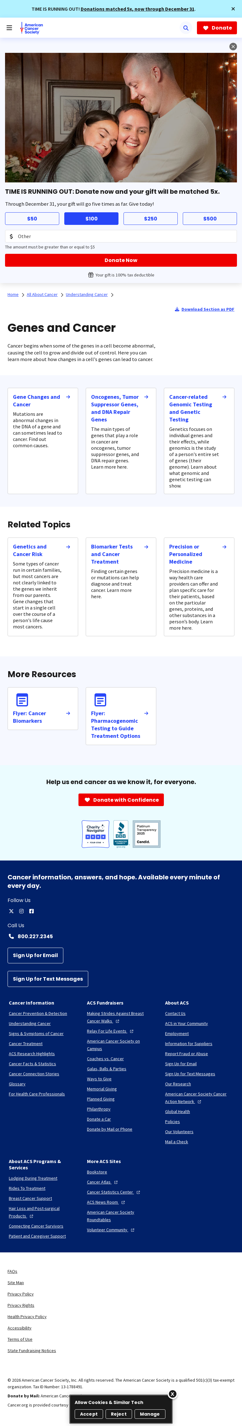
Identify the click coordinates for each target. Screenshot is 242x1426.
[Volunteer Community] (111, 1230)
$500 (210, 218)
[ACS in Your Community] (186, 1023)
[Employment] (177, 1033)
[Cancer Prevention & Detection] (38, 1013)
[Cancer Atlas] (103, 1182)
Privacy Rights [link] (21, 1305)
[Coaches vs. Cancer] (105, 1058)
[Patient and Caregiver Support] (37, 1236)
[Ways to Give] (99, 1079)
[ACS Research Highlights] (32, 1053)
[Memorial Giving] (102, 1089)
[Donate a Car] (99, 1119)
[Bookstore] (97, 1172)
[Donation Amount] (121, 236)
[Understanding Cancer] (30, 1023)
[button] (233, 9)
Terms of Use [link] (20, 1339)
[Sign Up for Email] (35, 956)
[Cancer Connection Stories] (34, 1074)
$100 (91, 218)
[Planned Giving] (101, 1099)
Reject (119, 1414)
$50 (32, 218)
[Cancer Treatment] (26, 1043)
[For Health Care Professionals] (37, 1094)
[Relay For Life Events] (111, 1031)
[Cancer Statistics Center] (114, 1192)
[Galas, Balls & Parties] (106, 1068)
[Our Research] (178, 1084)
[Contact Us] (175, 1013)
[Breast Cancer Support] (30, 1198)
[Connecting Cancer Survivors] (36, 1226)
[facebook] (31, 911)
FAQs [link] (12, 1271)
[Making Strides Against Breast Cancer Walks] (121, 1017)
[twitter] (11, 911)
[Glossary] (17, 1084)
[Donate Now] (121, 260)
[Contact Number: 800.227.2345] (121, 936)
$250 (150, 218)
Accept (89, 1414)
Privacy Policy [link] (21, 1294)
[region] (121, 1409)
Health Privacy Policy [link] (27, 1316)
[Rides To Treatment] (27, 1188)
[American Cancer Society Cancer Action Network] (199, 1097)
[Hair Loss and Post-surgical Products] (43, 1212)
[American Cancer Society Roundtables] (121, 1215)
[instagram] (21, 911)
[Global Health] (177, 1111)
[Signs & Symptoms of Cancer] (36, 1033)
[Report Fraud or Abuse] (186, 1053)
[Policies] (172, 1121)
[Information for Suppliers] (188, 1043)
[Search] (186, 27)
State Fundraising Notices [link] (32, 1350)
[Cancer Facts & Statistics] (32, 1063)
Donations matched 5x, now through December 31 (137, 9)
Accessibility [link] (20, 1328)
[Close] (173, 1394)
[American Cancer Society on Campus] (121, 1044)
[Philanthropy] (99, 1109)
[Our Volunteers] (179, 1131)
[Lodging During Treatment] (33, 1178)
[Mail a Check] (176, 1141)
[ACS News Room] (106, 1202)
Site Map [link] (16, 1282)
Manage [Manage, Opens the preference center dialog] (150, 1414)
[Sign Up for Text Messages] (48, 979)
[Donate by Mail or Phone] (109, 1129)
